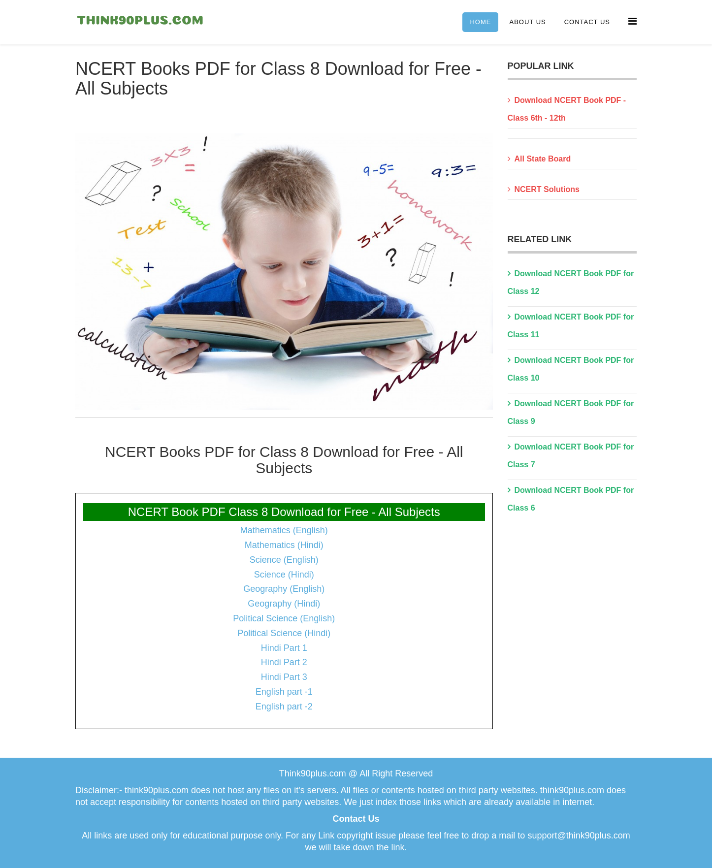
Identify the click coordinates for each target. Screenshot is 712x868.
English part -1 (284, 692)
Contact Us (587, 22)
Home (480, 22)
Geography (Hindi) (284, 604)
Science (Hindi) (284, 574)
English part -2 (284, 706)
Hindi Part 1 (284, 648)
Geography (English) (283, 589)
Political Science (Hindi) (283, 633)
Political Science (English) (284, 618)
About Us (527, 22)
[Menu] (632, 21)
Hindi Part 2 (284, 662)
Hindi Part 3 (284, 677)
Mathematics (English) (284, 530)
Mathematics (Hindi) (284, 545)
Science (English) (284, 560)
